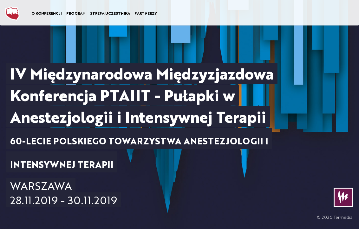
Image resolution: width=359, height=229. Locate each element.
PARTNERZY (145, 13)
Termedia (343, 217)
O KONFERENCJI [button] (46, 13)
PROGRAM (76, 13)
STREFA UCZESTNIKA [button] (110, 13)
